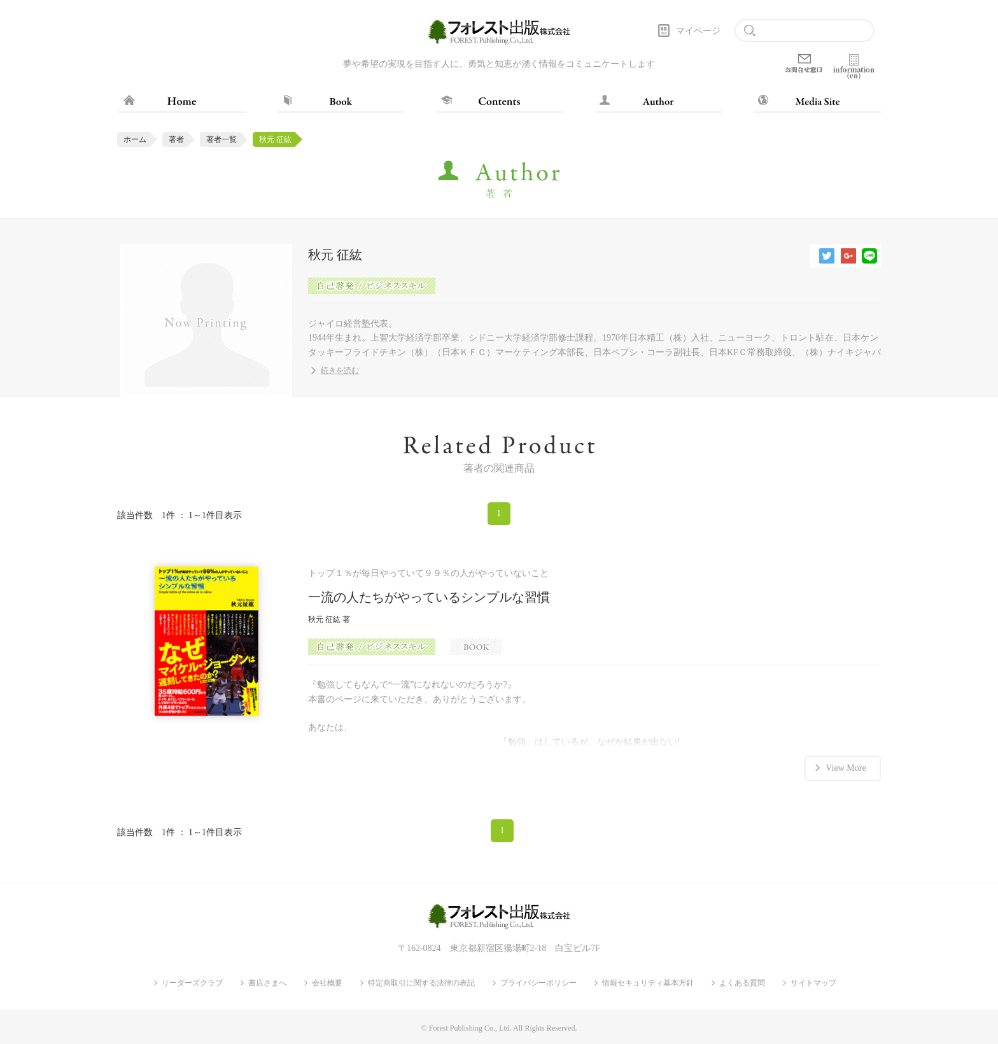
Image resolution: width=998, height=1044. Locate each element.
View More (846, 768)
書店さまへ (267, 982)
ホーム (134, 139)
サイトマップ (813, 982)
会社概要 (327, 982)
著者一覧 (221, 139)
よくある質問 (742, 982)
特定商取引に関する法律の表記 (421, 982)
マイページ (698, 31)
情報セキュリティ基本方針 (648, 982)
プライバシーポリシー (538, 982)
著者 (176, 139)
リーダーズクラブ (192, 982)
